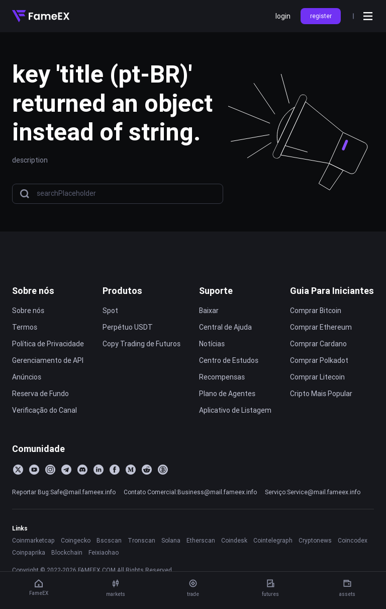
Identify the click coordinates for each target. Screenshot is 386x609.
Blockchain (66, 552)
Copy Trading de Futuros (141, 343)
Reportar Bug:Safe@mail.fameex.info (64, 492)
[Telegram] (66, 470)
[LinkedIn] (98, 470)
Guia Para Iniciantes (332, 290)
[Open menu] (368, 16)
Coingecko (75, 540)
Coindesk (234, 540)
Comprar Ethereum (321, 327)
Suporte (216, 290)
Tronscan (141, 540)
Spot (110, 310)
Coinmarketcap (33, 540)
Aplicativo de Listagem (235, 410)
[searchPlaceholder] (127, 193)
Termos (24, 327)
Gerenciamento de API (47, 360)
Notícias (212, 343)
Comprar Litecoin (317, 377)
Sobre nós (33, 290)
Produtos (122, 290)
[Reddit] (147, 470)
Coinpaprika (28, 552)
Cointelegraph (273, 540)
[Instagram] (50, 470)
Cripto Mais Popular (321, 393)
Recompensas (222, 377)
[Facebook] (115, 470)
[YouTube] (34, 470)
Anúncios (26, 377)
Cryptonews (315, 540)
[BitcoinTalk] (163, 470)
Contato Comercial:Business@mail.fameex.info (190, 492)
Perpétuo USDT (128, 327)
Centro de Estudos (228, 360)
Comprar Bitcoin (315, 310)
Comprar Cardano (318, 343)
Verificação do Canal (44, 410)
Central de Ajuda (225, 327)
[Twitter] (18, 470)
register (321, 16)
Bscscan (109, 540)
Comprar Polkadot (319, 360)
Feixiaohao (103, 552)
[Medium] (131, 470)
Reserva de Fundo (40, 393)
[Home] (40, 16)
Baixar (209, 310)
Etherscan (200, 540)
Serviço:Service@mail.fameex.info (312, 492)
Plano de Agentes (227, 393)
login (283, 16)
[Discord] (82, 470)
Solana (170, 540)
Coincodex (352, 540)
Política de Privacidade (48, 343)
